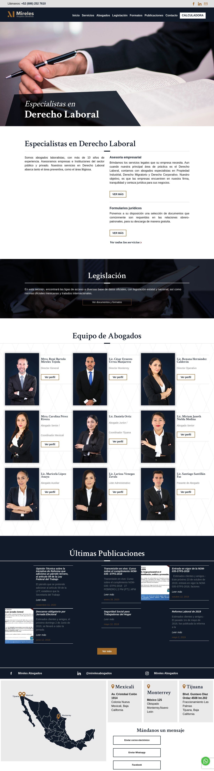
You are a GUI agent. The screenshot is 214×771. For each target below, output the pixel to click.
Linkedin (185, 752)
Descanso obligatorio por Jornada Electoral (51, 613)
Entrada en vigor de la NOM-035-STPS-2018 (188, 570)
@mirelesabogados (99, 673)
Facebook (136, 752)
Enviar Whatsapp (184, 740)
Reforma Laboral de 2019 (186, 611)
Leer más (41, 600)
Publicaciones (154, 15)
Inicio (76, 15)
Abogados (103, 15)
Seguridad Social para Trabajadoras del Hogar (117, 613)
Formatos (136, 15)
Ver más (107, 651)
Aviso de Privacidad (107, 766)
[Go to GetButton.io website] (205, 768)
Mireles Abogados (30, 673)
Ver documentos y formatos (107, 302)
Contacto (172, 15)
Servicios (88, 15)
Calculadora (193, 15)
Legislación (120, 15)
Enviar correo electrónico (135, 740)
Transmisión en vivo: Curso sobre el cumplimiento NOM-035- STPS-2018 (120, 571)
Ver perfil (50, 377)
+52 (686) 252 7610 (33, 3)
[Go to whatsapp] (205, 761)
